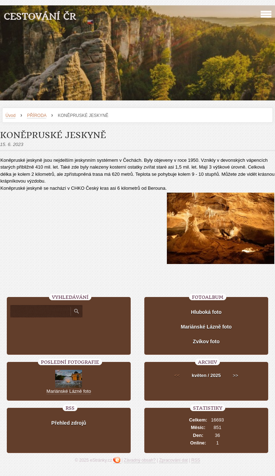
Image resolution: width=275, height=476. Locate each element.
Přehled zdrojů (68, 423)
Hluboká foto (206, 312)
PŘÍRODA (36, 115)
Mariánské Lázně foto (206, 327)
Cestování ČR (40, 16)
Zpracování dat (173, 460)
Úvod (10, 115)
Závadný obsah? (140, 460)
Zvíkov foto (206, 341)
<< (177, 375)
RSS (195, 460)
